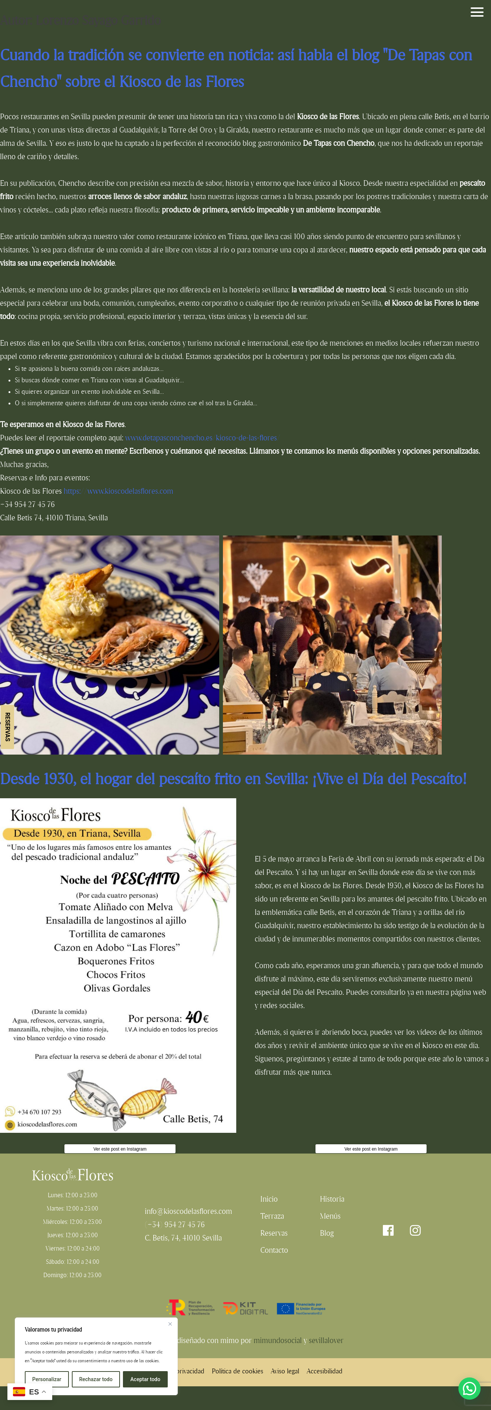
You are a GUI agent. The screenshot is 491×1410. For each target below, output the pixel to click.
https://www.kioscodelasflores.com (118, 491)
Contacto (274, 1250)
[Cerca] (170, 1323)
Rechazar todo (96, 1379)
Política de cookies (237, 1371)
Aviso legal (285, 1371)
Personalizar (46, 1379)
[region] (96, 1356)
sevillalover (326, 1340)
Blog (327, 1233)
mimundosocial (278, 1340)
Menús (330, 1216)
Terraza (272, 1216)
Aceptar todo (145, 1379)
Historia (332, 1199)
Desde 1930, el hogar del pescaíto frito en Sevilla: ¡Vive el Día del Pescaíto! (233, 779)
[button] (469, 1388)
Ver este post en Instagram (119, 1149)
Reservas (7, 727)
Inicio (269, 1199)
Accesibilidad (325, 1371)
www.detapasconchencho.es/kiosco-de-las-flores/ (202, 437)
